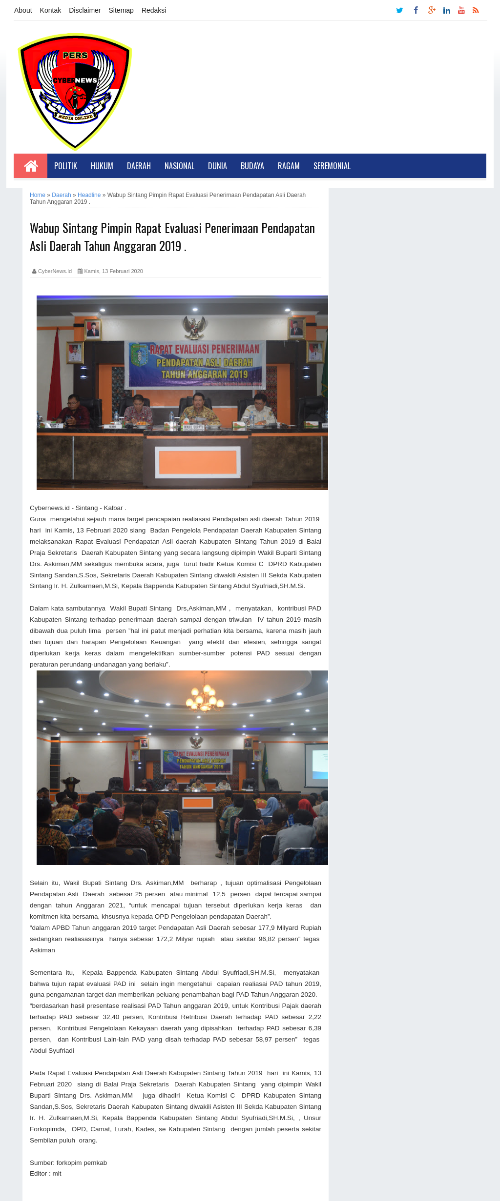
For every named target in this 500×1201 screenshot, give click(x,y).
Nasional (179, 166)
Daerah (139, 166)
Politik (65, 166)
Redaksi (154, 10)
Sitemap (121, 10)
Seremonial (332, 166)
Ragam (289, 166)
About (23, 10)
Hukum (102, 166)
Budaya (252, 166)
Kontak (51, 10)
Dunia (217, 166)
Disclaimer (85, 10)
